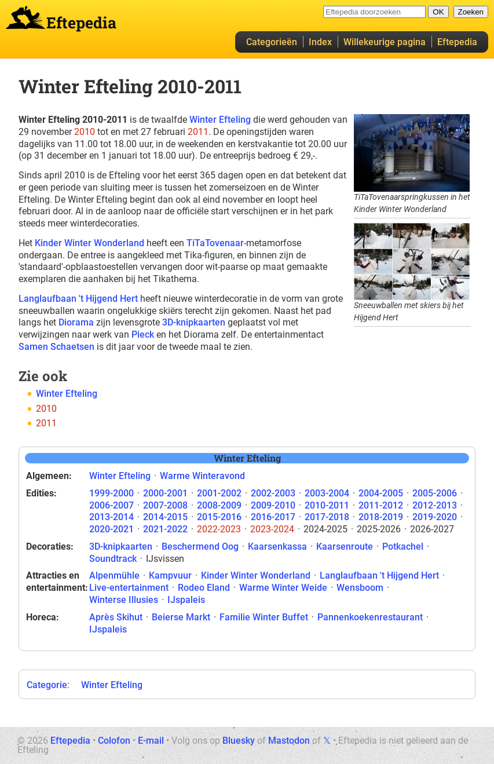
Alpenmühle (114, 575)
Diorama (76, 322)
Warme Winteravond (202, 475)
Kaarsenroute (344, 546)
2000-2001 (165, 493)
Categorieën (271, 41)
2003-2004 (327, 493)
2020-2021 (111, 529)
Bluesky (238, 740)
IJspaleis (186, 599)
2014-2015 (165, 516)
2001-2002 (219, 493)
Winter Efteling (220, 119)
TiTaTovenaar (215, 242)
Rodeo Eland (204, 587)
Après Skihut (115, 617)
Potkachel (402, 546)
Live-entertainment (129, 587)
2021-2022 (165, 529)
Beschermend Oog (200, 546)
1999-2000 (111, 493)
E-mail (151, 740)
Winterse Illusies (123, 599)
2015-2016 (219, 516)
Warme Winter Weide (283, 587)
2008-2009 (219, 505)
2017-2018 (327, 516)
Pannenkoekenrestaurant (370, 617)
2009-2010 (273, 505)
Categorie (47, 684)
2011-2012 (380, 505)
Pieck (142, 334)
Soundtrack (113, 558)
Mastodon (289, 740)
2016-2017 (273, 516)
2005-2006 (434, 493)
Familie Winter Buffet (263, 617)
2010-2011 (327, 505)
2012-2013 (434, 505)
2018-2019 (380, 516)
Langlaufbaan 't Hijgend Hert (78, 298)
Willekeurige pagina (384, 41)
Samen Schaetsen (56, 346)
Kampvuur (170, 575)
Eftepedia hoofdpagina (25, 17)
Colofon (114, 740)
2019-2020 (434, 516)
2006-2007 (111, 505)
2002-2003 (273, 493)
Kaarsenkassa (277, 546)
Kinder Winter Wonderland (89, 242)
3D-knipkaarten (193, 322)
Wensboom (359, 587)
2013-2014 (111, 516)
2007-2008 (165, 505)
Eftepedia (457, 41)
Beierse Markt (181, 617)
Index (320, 41)
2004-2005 (380, 493)
